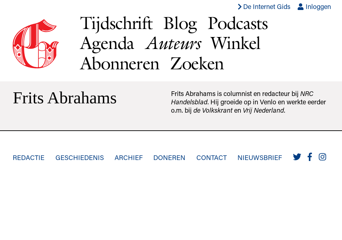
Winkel (236, 43)
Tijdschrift (116, 23)
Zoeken (197, 63)
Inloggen (314, 6)
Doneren (169, 157)
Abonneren (119, 63)
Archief (129, 157)
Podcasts (237, 23)
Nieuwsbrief (259, 157)
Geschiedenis (79, 157)
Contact (211, 157)
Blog (180, 23)
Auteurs (172, 43)
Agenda (107, 43)
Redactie (28, 157)
